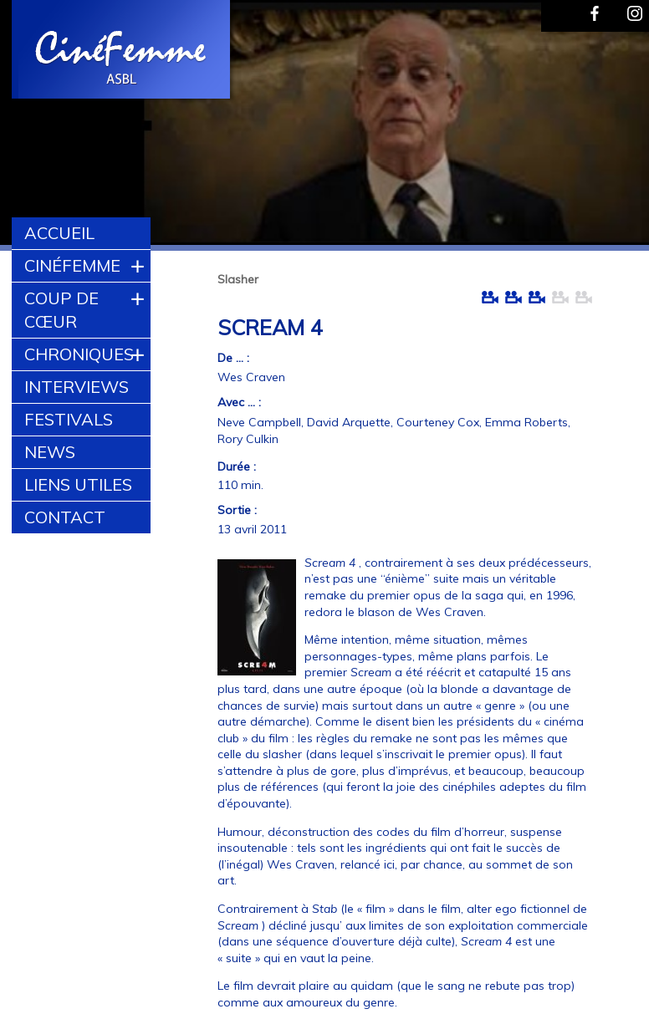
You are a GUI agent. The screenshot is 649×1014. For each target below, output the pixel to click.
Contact (64, 517)
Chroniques (79, 354)
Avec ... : (239, 402)
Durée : (236, 466)
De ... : (233, 357)
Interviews (76, 386)
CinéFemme (72, 265)
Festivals (68, 419)
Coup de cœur (61, 310)
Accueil (59, 232)
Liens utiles (78, 484)
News (49, 451)
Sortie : (237, 509)
